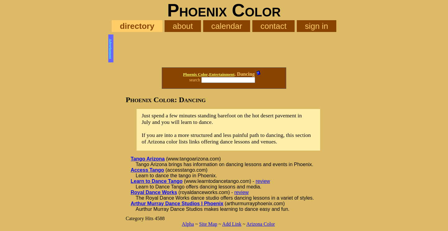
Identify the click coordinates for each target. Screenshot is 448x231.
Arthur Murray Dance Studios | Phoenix (177, 203)
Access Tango (147, 170)
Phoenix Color (195, 74)
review (263, 181)
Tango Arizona (148, 158)
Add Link (231, 224)
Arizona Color (260, 224)
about (183, 26)
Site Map (208, 224)
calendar (226, 26)
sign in (316, 26)
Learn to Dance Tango (157, 181)
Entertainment (222, 74)
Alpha (188, 224)
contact (273, 26)
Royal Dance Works (154, 192)
